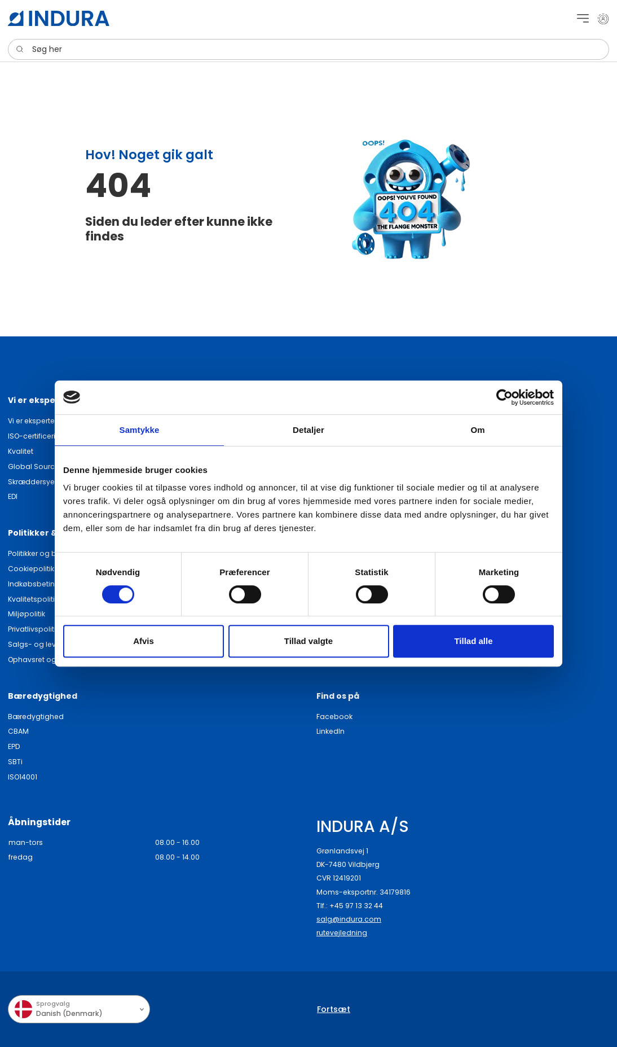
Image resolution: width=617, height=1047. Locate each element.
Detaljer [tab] (308, 430)
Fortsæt (333, 1009)
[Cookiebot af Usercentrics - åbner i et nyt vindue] (504, 397)
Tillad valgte (308, 641)
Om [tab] (477, 430)
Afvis (143, 641)
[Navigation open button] (582, 18)
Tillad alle (473, 641)
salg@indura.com (348, 919)
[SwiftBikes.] (58, 18)
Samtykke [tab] (140, 430)
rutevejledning (341, 933)
